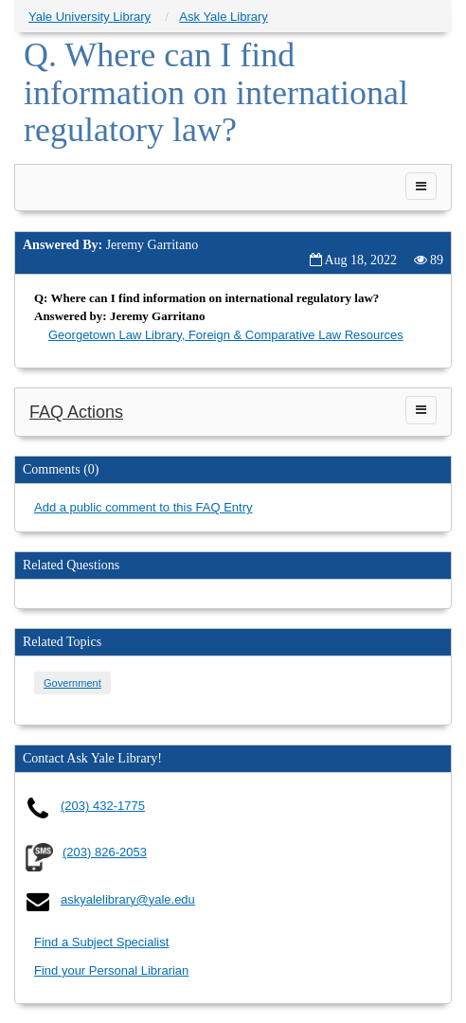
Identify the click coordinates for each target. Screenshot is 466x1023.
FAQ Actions (76, 412)
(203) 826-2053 (105, 852)
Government (72, 683)
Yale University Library (89, 16)
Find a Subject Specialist (101, 942)
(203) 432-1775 (103, 806)
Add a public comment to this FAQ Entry (143, 507)
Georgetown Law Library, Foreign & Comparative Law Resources (225, 335)
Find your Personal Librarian (111, 970)
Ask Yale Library (223, 16)
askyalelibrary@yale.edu (128, 899)
